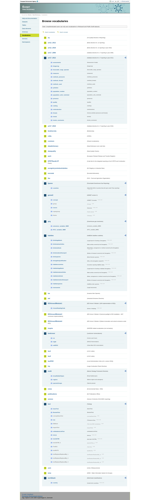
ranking (55, 106)
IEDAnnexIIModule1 (55, 303)
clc (54, 338)
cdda (49, 136)
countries (56, 188)
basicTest (56, 409)
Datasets (25, 22)
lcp (49, 366)
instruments (56, 287)
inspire (50, 328)
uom (49, 468)
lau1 (49, 351)
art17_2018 (52, 126)
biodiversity (52, 131)
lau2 (49, 356)
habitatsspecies (57, 283)
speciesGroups (57, 383)
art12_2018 (52, 48)
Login (112, 1)
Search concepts (64, 32)
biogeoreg (56, 66)
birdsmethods (57, 248)
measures (56, 73)
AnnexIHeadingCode (59, 308)
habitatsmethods (58, 276)
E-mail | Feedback (27, 494)
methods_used (57, 84)
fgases (50, 183)
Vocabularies (26, 35)
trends (55, 116)
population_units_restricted (61, 95)
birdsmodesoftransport (60, 253)
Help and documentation (29, 18)
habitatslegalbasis (58, 268)
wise (49, 473)
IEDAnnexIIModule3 (55, 314)
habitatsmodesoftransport (60, 280)
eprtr (49, 156)
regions (55, 379)
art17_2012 (52, 58)
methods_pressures (59, 77)
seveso (50, 399)
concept (55, 200)
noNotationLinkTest (58, 431)
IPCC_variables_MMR (59, 229)
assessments (57, 62)
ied (49, 298)
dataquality (52, 151)
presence (55, 98)
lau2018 (50, 361)
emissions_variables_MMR (61, 226)
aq (49, 37)
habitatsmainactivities (59, 272)
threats (55, 113)
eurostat (51, 173)
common (51, 141)
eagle (54, 341)
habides (51, 235)
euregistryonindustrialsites (57, 168)
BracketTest (56, 412)
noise (50, 389)
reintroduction (57, 109)
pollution (55, 87)
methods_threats (58, 80)
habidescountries (58, 264)
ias (49, 293)
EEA (30, 1)
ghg (49, 221)
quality (55, 102)
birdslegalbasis (57, 240)
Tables (24, 25)
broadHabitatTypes (58, 376)
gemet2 (50, 195)
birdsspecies (57, 256)
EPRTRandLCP (53, 161)
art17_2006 (52, 53)
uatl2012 (55, 345)
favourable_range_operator (61, 69)
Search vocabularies (50, 32)
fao (49, 178)
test (49, 404)
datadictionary (53, 146)
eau (54, 420)
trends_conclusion (58, 120)
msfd (49, 371)
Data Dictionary (36, 14)
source (55, 207)
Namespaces (26, 42)
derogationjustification (59, 260)
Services (24, 38)
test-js (55, 435)
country (55, 482)
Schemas (25, 32)
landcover (51, 333)
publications (52, 394)
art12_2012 (52, 43)
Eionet (29, 14)
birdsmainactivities (58, 244)
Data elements (26, 28)
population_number (58, 91)
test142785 (56, 439)
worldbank (51, 478)
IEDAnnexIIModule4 (55, 321)
